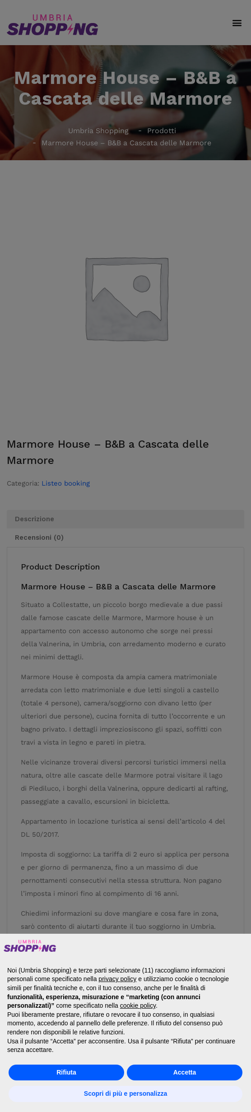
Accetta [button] (184, 1072)
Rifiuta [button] (66, 1072)
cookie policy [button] (138, 1005)
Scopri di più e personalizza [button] (125, 1093)
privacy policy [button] (117, 978)
